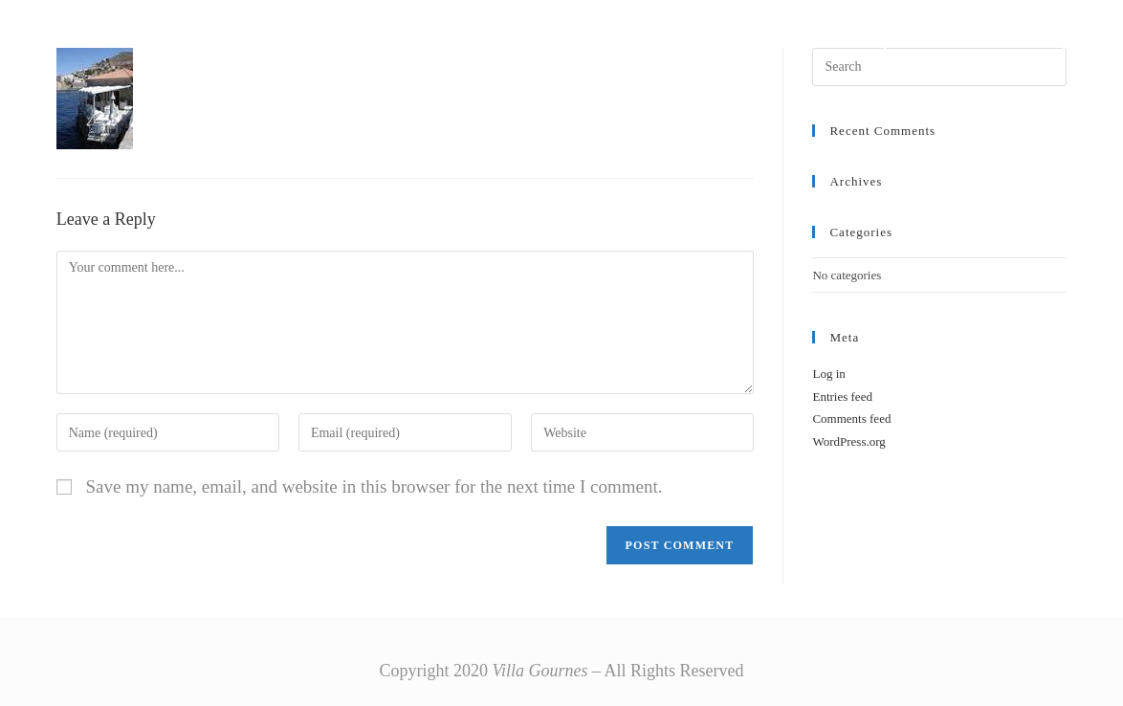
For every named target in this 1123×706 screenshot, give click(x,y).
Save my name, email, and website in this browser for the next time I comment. (373, 486)
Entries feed (841, 396)
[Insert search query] (939, 67)
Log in (828, 373)
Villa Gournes (145, 32)
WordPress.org (848, 441)
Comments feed (851, 418)
